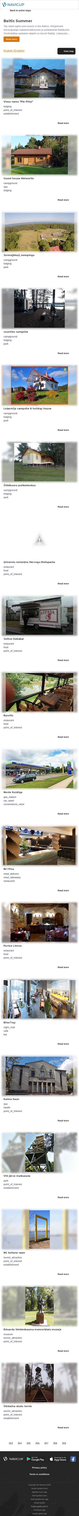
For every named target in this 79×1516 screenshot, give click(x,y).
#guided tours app (39, 1492)
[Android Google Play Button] (35, 1459)
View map (66, 51)
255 (40, 1443)
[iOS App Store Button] (58, 1459)
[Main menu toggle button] (74, 5)
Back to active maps (18, 10)
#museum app (39, 1510)
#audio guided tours (39, 1488)
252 (14, 1443)
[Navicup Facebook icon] (73, 1459)
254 (31, 1443)
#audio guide (39, 1503)
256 (49, 1443)
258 (67, 1443)
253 (23, 1443)
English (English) (14, 50)
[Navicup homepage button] (14, 4)
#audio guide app (39, 1514)
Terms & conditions (39, 1474)
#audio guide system (39, 1506)
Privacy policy (39, 1467)
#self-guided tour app (39, 1499)
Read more (65, 123)
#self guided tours (39, 1496)
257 (58, 1443)
